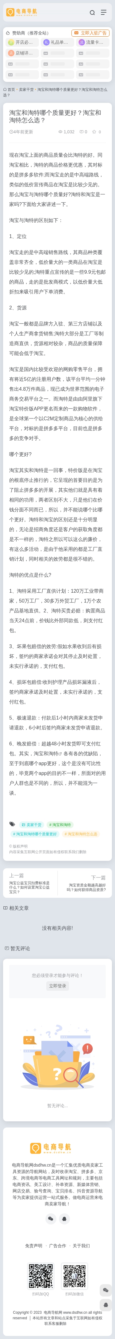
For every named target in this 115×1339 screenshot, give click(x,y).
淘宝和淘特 (46, 753)
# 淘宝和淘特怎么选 (81, 834)
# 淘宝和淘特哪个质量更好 (35, 834)
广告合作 (57, 1245)
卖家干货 (26, 89)
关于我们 (81, 1245)
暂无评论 (20, 948)
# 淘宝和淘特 (60, 825)
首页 (11, 89)
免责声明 (33, 1245)
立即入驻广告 (90, 32)
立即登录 (57, 985)
